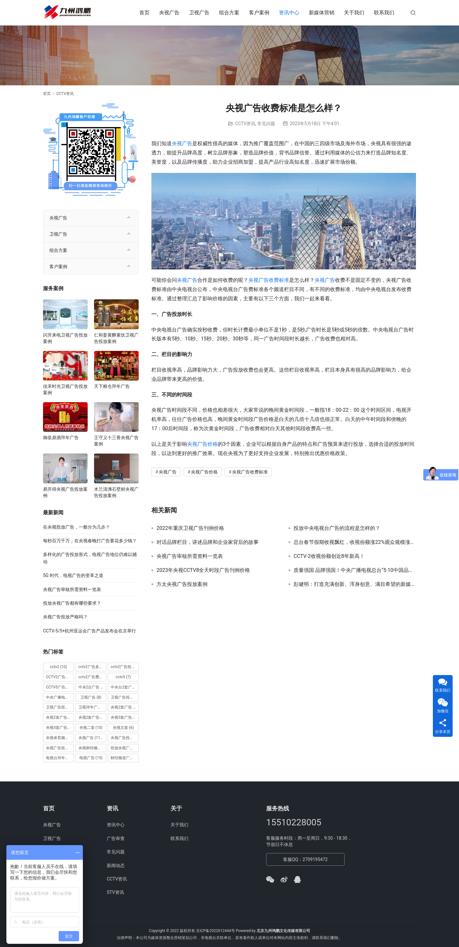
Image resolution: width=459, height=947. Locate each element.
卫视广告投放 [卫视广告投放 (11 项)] (125, 697)
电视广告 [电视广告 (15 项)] (91, 758)
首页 (144, 13)
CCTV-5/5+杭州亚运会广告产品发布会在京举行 (89, 630)
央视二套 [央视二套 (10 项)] (91, 727)
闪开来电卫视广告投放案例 (65, 338)
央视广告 (169, 13)
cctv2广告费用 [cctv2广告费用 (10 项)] (92, 677)
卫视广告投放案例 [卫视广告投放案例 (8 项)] (60, 707)
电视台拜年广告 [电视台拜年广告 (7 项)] (60, 758)
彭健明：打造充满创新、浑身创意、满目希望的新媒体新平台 (355, 584)
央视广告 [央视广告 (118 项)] (91, 738)
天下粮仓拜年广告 (112, 386)
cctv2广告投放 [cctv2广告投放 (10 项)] (125, 667)
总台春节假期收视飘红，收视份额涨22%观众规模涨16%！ (355, 542)
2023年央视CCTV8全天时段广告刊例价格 (203, 570)
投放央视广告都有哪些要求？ (72, 603)
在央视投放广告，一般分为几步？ (76, 527)
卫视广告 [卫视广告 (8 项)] (90, 697)
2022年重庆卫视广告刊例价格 (190, 528)
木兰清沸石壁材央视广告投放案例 (116, 492)
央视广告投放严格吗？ (65, 616)
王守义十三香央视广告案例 (116, 440)
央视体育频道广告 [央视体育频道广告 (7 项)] (60, 738)
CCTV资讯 (245, 123)
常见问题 (266, 123)
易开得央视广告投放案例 (65, 492)
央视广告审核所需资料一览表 (190, 556)
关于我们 (354, 13)
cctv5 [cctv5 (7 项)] (123, 677)
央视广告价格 (202, 444)
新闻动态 (116, 865)
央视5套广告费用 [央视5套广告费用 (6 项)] (60, 727)
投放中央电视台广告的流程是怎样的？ (337, 528)
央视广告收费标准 (268, 280)
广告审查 (116, 838)
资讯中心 (289, 13)
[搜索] (413, 12)
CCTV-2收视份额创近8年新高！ (329, 556)
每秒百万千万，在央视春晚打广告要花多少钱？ (90, 540)
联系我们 (384, 13)
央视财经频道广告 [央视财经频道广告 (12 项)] (92, 748)
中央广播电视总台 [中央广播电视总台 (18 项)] (60, 697)
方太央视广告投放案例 (182, 584)
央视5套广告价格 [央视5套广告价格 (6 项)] (125, 717)
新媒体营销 (321, 13)
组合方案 (229, 13)
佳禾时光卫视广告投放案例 (65, 389)
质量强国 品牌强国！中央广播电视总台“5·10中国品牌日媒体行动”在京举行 (355, 570)
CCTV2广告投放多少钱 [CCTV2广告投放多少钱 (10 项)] (60, 677)
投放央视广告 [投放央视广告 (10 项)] (125, 748)
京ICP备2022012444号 (215, 931)
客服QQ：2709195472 (305, 859)
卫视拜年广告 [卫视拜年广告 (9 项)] (92, 707)
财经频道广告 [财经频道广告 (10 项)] (125, 758)
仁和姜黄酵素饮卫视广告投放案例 (116, 338)
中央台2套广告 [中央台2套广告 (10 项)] (125, 687)
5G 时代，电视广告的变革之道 (73, 575)
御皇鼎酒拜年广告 (61, 437)
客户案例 (259, 13)
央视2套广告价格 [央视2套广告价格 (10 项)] (60, 717)
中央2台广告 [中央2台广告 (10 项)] (92, 687)
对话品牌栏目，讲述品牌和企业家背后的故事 (208, 542)
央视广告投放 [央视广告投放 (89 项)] (125, 738)
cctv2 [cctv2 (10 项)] (58, 667)
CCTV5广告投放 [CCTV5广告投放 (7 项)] (60, 687)
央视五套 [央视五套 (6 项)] (123, 727)
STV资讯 (115, 892)
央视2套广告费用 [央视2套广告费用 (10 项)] (92, 717)
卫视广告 (199, 13)
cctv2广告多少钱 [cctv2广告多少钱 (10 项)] (92, 667)
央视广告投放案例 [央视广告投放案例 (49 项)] (60, 748)
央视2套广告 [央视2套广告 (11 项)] (125, 707)
